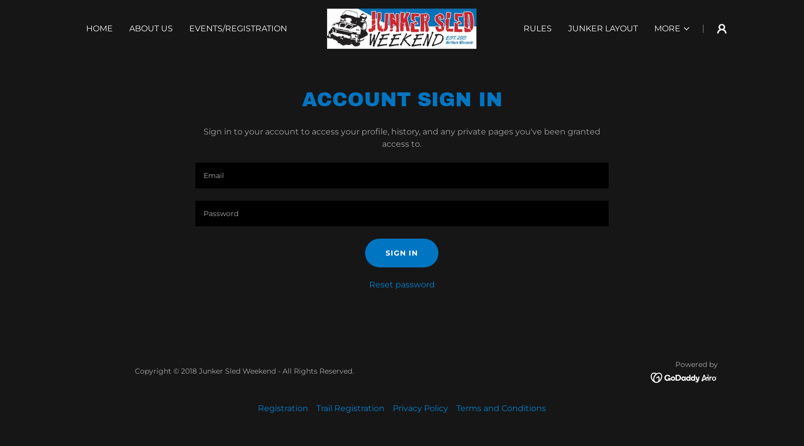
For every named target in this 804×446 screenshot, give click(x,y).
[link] (402, 28)
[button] (672, 29)
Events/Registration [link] (238, 28)
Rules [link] (538, 28)
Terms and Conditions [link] (501, 408)
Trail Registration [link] (350, 408)
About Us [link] (151, 28)
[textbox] (401, 175)
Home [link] (99, 28)
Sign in (402, 253)
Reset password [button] (402, 284)
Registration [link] (283, 408)
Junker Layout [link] (603, 28)
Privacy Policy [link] (420, 408)
